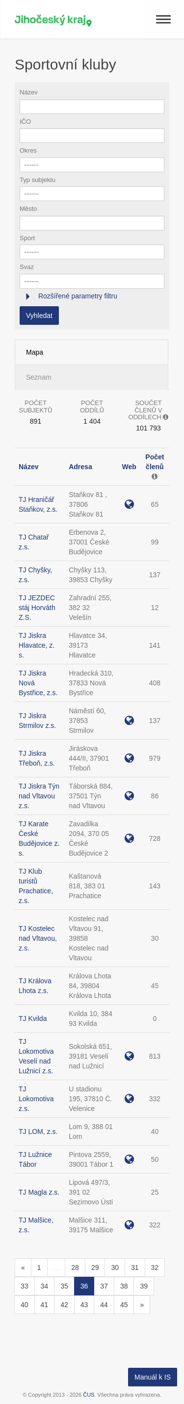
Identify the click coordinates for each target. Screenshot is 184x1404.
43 (84, 1305)
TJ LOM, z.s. (38, 1131)
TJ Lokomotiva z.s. (36, 1098)
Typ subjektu (37, 179)
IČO (25, 121)
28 (75, 1267)
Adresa (80, 467)
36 (84, 1286)
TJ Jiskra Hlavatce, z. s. (36, 645)
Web (129, 467)
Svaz (27, 267)
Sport (27, 238)
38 (124, 1286)
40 (24, 1305)
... (56, 1267)
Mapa (34, 352)
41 (45, 1305)
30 (115, 1267)
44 (104, 1305)
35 (64, 1286)
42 (64, 1305)
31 (135, 1267)
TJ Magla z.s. (39, 1192)
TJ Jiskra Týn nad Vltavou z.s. (39, 796)
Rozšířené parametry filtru (76, 296)
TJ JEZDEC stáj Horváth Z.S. (37, 607)
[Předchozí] (23, 1267)
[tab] (92, 296)
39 (144, 1286)
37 (104, 1286)
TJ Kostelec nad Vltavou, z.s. (38, 938)
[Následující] (141, 1304)
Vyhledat (39, 315)
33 (24, 1286)
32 (155, 1267)
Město (28, 208)
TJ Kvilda (33, 1018)
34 (45, 1286)
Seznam (38, 377)
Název (29, 92)
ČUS (88, 1395)
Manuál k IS (152, 1377)
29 (95, 1267)
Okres (28, 150)
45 (124, 1305)
